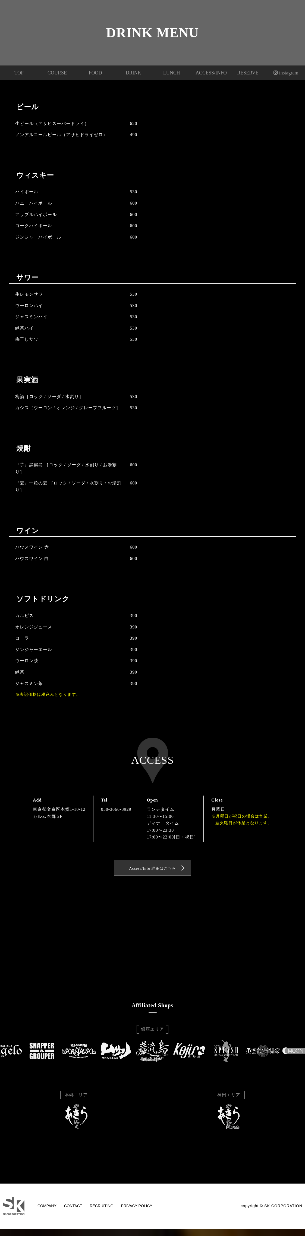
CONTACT (73, 1207)
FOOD (95, 73)
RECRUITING (101, 1207)
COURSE (57, 73)
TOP (19, 73)
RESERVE (248, 73)
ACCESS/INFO (210, 73)
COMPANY (46, 1207)
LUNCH (171, 73)
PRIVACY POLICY (136, 1207)
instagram (285, 73)
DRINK (133, 73)
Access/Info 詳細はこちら (152, 869)
